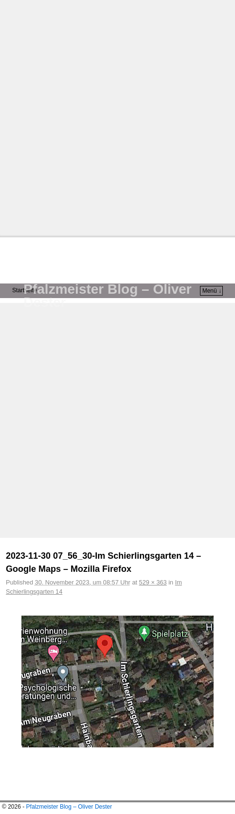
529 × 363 (153, 582)
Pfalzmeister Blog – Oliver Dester (107, 296)
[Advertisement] (117, 117)
